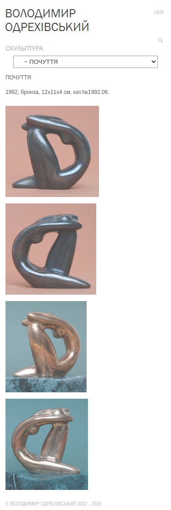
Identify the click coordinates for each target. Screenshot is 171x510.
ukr (159, 12)
